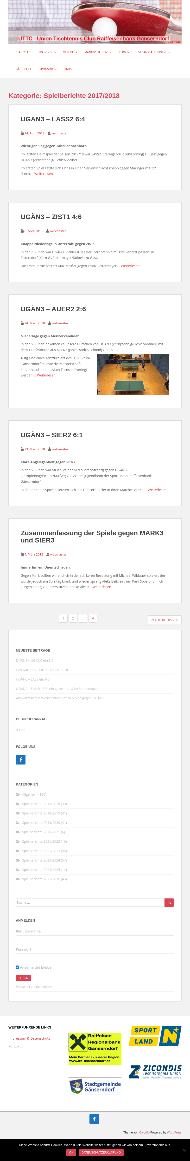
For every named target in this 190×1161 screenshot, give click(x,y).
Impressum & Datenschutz (29, 1038)
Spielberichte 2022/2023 (41, 850)
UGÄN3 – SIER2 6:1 (52, 435)
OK (71, 1152)
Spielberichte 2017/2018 (41, 803)
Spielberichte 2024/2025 (41, 869)
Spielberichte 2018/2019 (41, 813)
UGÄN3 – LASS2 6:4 (53, 119)
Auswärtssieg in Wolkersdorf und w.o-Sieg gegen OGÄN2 (60, 698)
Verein (68, 52)
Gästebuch (24, 69)
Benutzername (28, 931)
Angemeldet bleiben (35, 967)
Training (45, 52)
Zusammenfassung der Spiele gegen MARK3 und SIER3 (92, 536)
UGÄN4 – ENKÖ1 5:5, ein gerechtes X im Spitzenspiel (56, 688)
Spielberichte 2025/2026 (41, 879)
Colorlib (144, 1132)
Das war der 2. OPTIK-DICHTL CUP (42, 669)
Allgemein (30, 794)
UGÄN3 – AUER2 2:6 (53, 309)
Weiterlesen (43, 173)
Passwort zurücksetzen (34, 986)
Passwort (23, 949)
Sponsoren (48, 69)
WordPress (174, 1132)
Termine (125, 52)
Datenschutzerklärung (101, 1152)
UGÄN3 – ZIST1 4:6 (51, 217)
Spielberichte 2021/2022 (41, 841)
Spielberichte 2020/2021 (41, 832)
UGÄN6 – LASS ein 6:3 (33, 679)
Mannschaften (96, 52)
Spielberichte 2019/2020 (41, 822)
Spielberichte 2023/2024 (41, 860)
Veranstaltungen (152, 52)
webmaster (59, 133)
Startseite (23, 52)
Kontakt (14, 1046)
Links (68, 69)
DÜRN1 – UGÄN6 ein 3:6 (35, 660)
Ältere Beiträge (165, 620)
